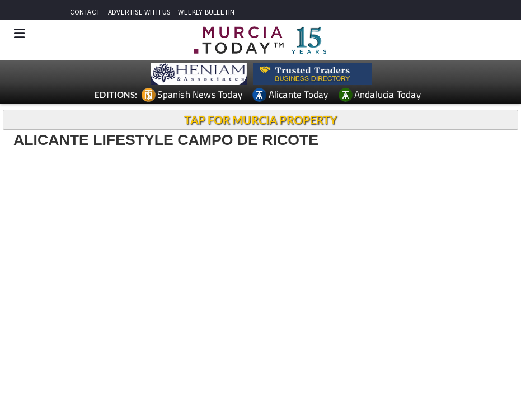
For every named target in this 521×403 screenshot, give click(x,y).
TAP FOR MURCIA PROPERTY (260, 119)
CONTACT (85, 12)
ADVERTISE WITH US (139, 12)
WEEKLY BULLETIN (206, 12)
